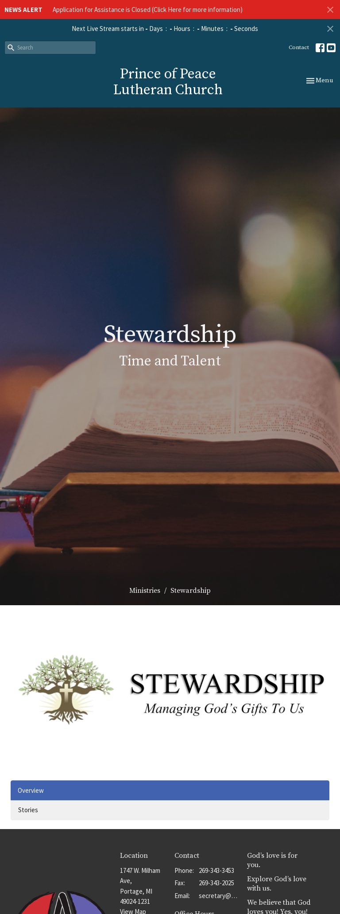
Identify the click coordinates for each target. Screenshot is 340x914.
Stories (28, 810)
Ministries (144, 590)
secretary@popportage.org (218, 895)
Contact (299, 47)
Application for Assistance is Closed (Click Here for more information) (148, 9)
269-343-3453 (216, 870)
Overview (31, 790)
